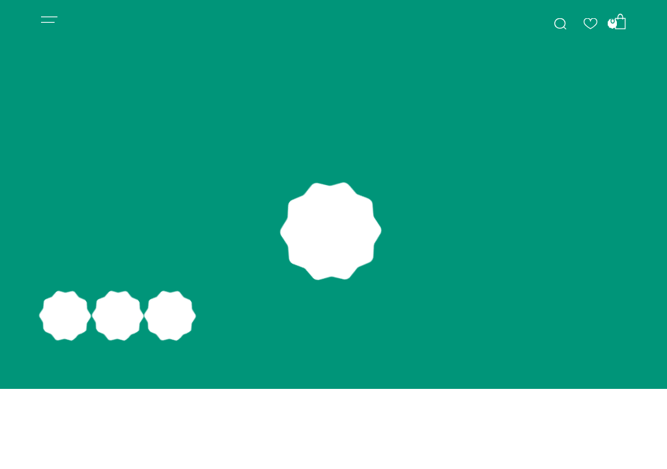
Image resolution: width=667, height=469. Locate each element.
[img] (560, 23)
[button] (49, 19)
